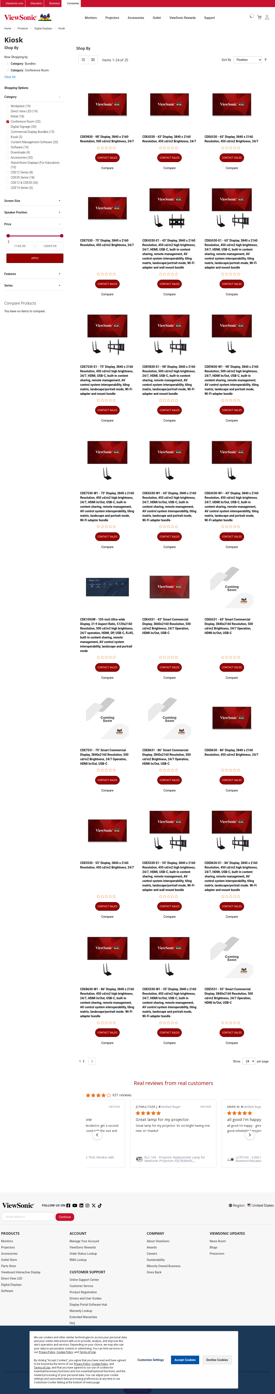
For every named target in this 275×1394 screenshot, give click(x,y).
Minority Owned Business (164, 1266)
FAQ (72, 1323)
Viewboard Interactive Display (20, 1272)
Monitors (91, 18)
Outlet (157, 18)
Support (209, 18)
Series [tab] (8, 285)
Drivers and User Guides (86, 1298)
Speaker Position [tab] (15, 212)
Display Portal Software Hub (88, 1305)
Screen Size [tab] (12, 201)
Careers (152, 1254)
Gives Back (154, 1272)
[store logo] (28, 17)
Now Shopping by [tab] (16, 57)
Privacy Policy (47, 1352)
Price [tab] (7, 224)
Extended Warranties (83, 1317)
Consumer (73, 3)
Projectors (112, 18)
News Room (218, 1241)
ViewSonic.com (14, 3)
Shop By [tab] (83, 48)
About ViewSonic (158, 1241)
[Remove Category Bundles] (7, 64)
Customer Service (81, 1286)
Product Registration (83, 1292)
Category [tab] (10, 97)
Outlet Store (9, 1260)
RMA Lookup (78, 1260)
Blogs (213, 1247)
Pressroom (217, 1254)
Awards (152, 1247)
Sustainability (156, 1260)
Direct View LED (11, 1278)
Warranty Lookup (81, 1311)
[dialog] (137, 1360)
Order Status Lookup (83, 1254)
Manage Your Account (84, 1241)
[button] (107, 168)
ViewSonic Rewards (182, 18)
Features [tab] (10, 274)
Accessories (136, 18)
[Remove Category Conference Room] (7, 70)
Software (7, 1291)
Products (23, 28)
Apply (34, 258)
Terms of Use (87, 1352)
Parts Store (8, 1266)
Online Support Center (84, 1280)
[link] (173, 1159)
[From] (20, 246)
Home (8, 28)
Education (36, 3)
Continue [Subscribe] (65, 1217)
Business (54, 3)
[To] (50, 246)
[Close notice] (232, 1359)
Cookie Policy (65, 1352)
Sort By (226, 60)
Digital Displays (43, 28)
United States (260, 1205)
